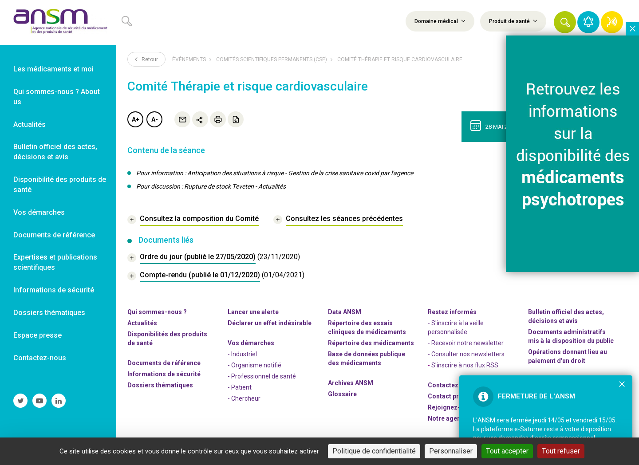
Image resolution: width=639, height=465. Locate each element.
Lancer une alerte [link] (253, 311)
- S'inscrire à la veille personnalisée (456, 327)
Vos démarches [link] (39, 212)
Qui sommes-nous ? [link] (157, 311)
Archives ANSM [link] (350, 382)
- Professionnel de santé (262, 376)
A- (154, 119)
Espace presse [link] (37, 335)
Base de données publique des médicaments (366, 358)
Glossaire (342, 394)
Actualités (142, 323)
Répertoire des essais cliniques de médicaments (367, 327)
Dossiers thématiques (160, 385)
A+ (135, 119)
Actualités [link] (29, 124)
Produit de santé (513, 20)
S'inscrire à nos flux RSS (464, 365)
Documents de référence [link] (54, 235)
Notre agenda (448, 418)
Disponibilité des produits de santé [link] (59, 184)
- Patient (240, 387)
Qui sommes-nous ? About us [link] (56, 96)
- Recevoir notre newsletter (466, 343)
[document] (213, 258)
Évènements (189, 59)
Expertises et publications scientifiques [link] (55, 262)
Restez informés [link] (452, 311)
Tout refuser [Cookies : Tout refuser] (561, 451)
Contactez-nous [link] (39, 358)
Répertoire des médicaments (371, 343)
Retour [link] (146, 59)
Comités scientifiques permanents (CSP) (271, 59)
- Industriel (242, 354)
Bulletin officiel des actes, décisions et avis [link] (55, 151)
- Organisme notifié (254, 365)
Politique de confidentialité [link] (374, 451)
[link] (58, 22)
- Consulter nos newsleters (466, 354)
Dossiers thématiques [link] (49, 312)
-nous (451, 407)
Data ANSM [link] (344, 311)
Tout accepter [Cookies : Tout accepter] (507, 451)
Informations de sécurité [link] (53, 290)
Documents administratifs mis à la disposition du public (571, 336)
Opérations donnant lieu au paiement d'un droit (567, 356)
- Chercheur (244, 398)
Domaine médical (439, 20)
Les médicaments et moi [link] (53, 69)
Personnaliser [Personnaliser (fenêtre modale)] (451, 451)
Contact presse (450, 396)
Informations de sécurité (164, 374)
